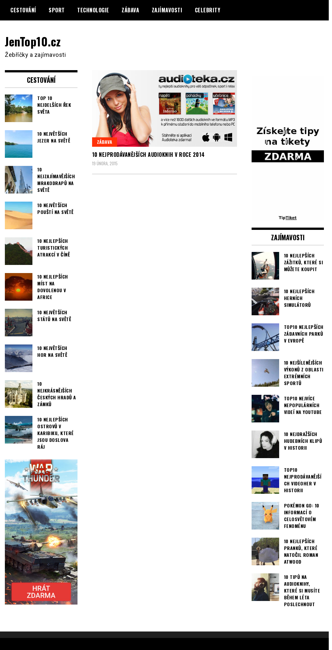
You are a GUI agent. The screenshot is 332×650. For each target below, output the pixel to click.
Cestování (23, 10)
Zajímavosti (167, 10)
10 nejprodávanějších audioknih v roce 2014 (148, 154)
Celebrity (207, 10)
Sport (57, 10)
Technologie (93, 10)
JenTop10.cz (33, 41)
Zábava (130, 10)
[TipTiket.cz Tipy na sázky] (288, 217)
